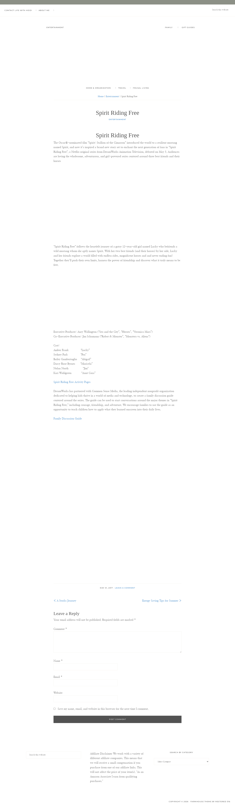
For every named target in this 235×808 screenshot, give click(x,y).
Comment (60, 629)
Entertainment (117, 120)
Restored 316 (222, 802)
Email (58, 677)
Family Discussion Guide (68, 419)
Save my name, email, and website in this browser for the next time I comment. (103, 709)
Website (58, 693)
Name (58, 661)
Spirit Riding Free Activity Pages (72, 382)
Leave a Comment (125, 588)
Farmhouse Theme (201, 802)
